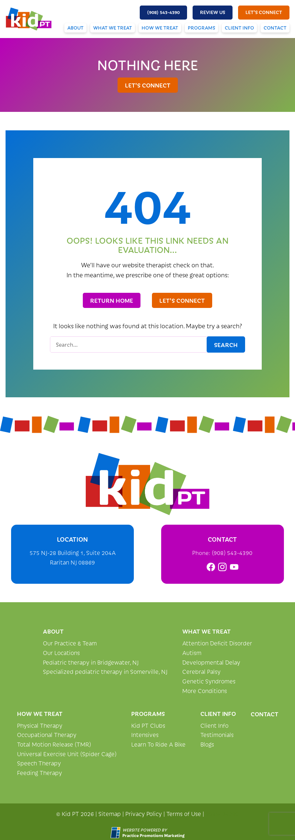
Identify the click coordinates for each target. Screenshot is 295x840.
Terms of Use (183, 813)
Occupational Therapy (47, 734)
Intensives (145, 734)
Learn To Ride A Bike (158, 744)
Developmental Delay (211, 662)
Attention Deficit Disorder (217, 643)
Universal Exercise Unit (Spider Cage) (66, 754)
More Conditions (204, 691)
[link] (211, 567)
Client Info (239, 27)
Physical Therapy (39, 725)
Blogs (207, 744)
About (75, 27)
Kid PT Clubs (148, 725)
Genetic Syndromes (208, 681)
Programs (201, 27)
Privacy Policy (143, 813)
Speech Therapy (39, 763)
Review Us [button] (212, 12)
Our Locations (61, 652)
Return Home (111, 300)
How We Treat (160, 27)
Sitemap (109, 813)
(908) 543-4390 (232, 552)
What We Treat (112, 27)
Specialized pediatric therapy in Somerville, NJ (105, 671)
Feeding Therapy (39, 772)
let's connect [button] (263, 12)
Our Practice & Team (70, 643)
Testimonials (217, 734)
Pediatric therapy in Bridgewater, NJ (91, 662)
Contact (275, 27)
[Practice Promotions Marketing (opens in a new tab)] (153, 835)
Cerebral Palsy (201, 671)
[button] (163, 13)
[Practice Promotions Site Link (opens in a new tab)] (116, 832)
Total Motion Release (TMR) (54, 744)
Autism (191, 652)
